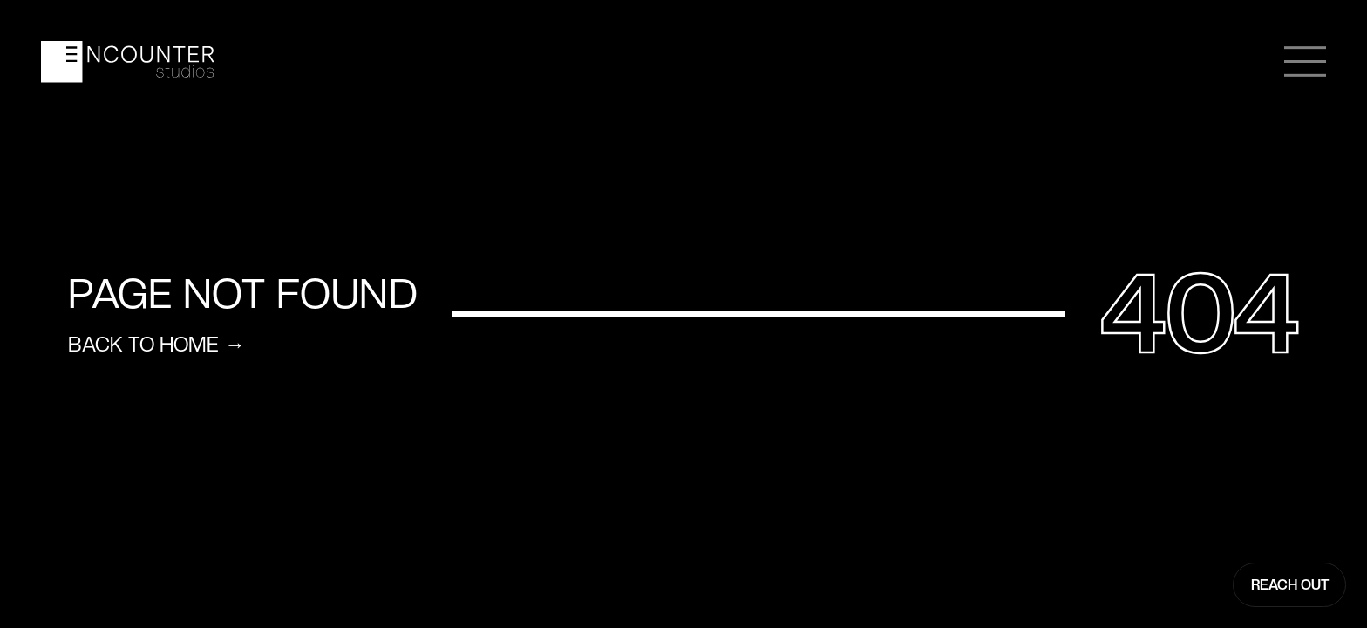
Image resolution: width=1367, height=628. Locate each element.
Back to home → (156, 345)
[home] (127, 62)
